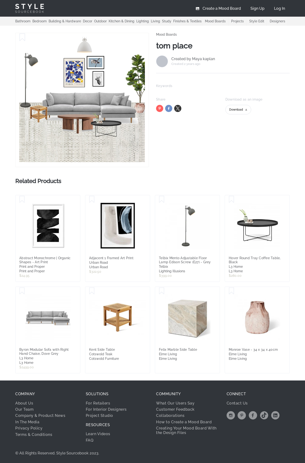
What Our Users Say (175, 403)
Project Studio (99, 415)
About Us (24, 403)
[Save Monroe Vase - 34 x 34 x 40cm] (231, 291)
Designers (277, 21)
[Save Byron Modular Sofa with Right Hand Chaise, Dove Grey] (22, 291)
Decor (87, 21)
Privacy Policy (28, 428)
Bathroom (22, 21)
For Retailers (98, 403)
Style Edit (256, 21)
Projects (236, 21)
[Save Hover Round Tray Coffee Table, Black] (231, 199)
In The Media (27, 422)
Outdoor (100, 21)
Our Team (24, 409)
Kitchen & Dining (121, 21)
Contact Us (237, 403)
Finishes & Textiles (187, 21)
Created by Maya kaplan (193, 59)
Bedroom (39, 21)
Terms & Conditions (33, 434)
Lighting (142, 21)
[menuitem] (279, 8)
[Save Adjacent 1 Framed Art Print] (92, 199)
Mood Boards (214, 21)
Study (166, 21)
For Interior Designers (106, 409)
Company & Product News (40, 415)
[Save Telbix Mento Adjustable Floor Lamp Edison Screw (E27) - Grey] (161, 199)
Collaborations (170, 415)
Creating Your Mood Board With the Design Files (186, 430)
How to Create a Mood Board (184, 422)
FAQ (90, 440)
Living (155, 21)
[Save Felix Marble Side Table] (161, 291)
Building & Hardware (65, 21)
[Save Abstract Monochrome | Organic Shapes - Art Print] (22, 199)
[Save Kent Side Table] (92, 291)
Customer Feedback (175, 409)
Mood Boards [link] (166, 34)
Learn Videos (98, 434)
